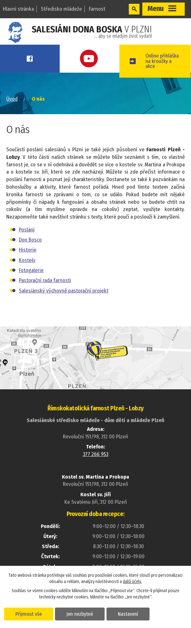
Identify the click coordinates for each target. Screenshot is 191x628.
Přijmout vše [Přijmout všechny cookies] (29, 613)
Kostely (27, 266)
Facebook (31, 59)
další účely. (132, 581)
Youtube (95, 59)
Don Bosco (30, 245)
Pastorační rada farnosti (45, 286)
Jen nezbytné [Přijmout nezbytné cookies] (81, 613)
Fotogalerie (31, 276)
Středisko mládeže (61, 9)
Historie (27, 255)
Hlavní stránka (18, 9)
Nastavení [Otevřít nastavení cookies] (129, 613)
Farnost (97, 9)
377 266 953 (95, 460)
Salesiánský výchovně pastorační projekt (63, 296)
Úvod (12, 104)
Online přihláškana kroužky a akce (165, 64)
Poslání (27, 235)
